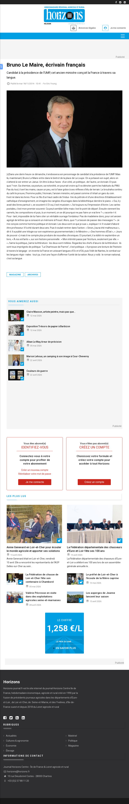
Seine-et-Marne (39, 702)
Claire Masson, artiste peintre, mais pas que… (50, 311)
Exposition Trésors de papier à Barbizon (48, 326)
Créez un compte (94, 482)
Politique (72, 741)
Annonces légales (81, 27)
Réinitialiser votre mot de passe (34, 473)
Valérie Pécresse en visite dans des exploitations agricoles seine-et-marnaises (43, 597)
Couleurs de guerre (37, 371)
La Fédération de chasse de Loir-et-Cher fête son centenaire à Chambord (42, 578)
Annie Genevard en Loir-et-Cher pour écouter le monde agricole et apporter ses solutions (34, 549)
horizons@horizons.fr (16, 771)
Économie (11, 746)
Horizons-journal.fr (13, 688)
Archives (32, 274)
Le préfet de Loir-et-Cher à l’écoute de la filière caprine (102, 576)
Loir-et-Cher (21, 702)
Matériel (72, 736)
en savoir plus (66, 648)
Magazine (15, 274)
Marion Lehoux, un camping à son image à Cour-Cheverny (57, 356)
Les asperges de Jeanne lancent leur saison (100, 595)
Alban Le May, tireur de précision (44, 341)
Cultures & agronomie (17, 741)
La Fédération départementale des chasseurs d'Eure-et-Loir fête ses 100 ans (94, 549)
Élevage (10, 750)
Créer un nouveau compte (34, 470)
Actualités (11, 736)
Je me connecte (116, 27)
